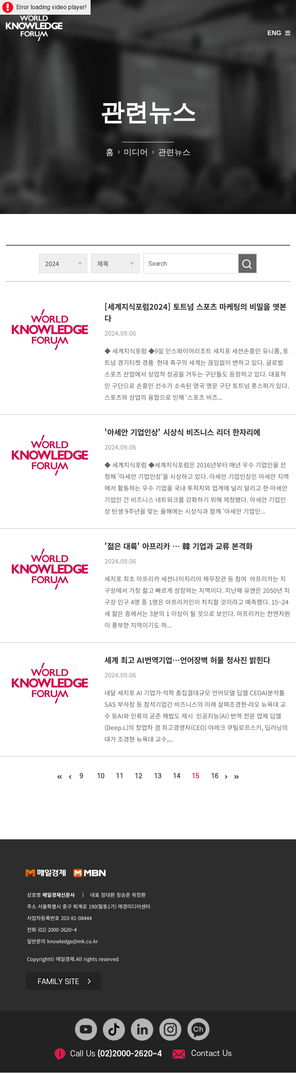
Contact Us (212, 1053)
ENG (274, 33)
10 (99, 776)
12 (138, 776)
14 (178, 776)
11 (119, 776)
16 (217, 776)
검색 (247, 263)
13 (158, 776)
